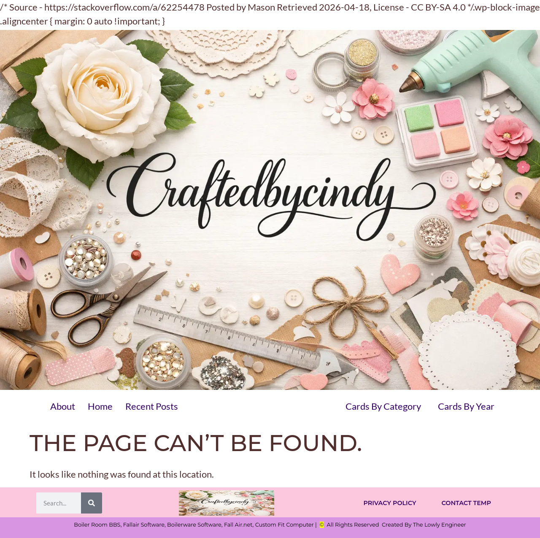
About (62, 406)
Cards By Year (466, 406)
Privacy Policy (389, 503)
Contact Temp (466, 503)
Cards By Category (383, 406)
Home (100, 406)
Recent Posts (151, 406)
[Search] (91, 503)
